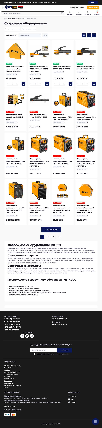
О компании (8, 367)
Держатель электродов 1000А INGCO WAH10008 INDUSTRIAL (39, 69)
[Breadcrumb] (5, 18)
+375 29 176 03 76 (59, 324)
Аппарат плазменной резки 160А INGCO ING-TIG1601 (14, 117)
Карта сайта (8, 381)
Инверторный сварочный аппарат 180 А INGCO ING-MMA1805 (62, 161)
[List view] (89, 35)
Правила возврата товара (12, 365)
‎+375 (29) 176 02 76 (12, 319)
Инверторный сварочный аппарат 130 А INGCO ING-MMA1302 (62, 117)
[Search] (62, 13)
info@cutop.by (9, 406)
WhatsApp (74, 402)
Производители (9, 383)
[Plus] (17, 83)
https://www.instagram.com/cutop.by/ (32, 336)
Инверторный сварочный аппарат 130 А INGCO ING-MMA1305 (86, 117)
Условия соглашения (11, 374)
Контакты (7, 376)
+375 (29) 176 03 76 (12, 321)
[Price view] (94, 35)
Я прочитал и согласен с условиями (52, 354)
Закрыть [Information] (93, 2)
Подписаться (64, 350)
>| (59, 237)
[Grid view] (84, 35)
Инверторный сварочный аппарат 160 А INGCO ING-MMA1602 (15, 161)
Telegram (73, 396)
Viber (72, 399)
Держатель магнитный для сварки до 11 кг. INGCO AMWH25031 (14, 69)
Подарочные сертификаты (12, 385)
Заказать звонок (93, 7)
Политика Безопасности (48, 354)
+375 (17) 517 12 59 (11, 330)
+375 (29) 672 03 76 (12, 324)
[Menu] (3, 8)
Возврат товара (9, 378)
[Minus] (8, 83)
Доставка (7, 370)
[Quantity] (12, 83)
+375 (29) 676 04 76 (12, 327)
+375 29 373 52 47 (59, 319)
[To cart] (23, 84)
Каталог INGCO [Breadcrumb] (12, 18)
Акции (6, 387)
